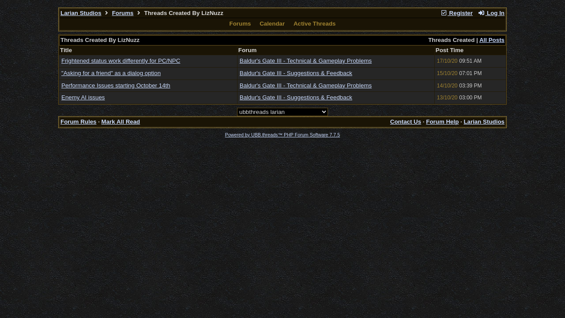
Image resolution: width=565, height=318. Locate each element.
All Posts (492, 40)
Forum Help (442, 121)
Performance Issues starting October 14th (115, 85)
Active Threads (315, 23)
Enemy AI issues (83, 97)
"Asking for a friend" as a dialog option (111, 73)
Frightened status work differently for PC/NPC (120, 60)
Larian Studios (81, 13)
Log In (491, 13)
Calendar (272, 23)
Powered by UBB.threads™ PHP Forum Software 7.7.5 (282, 134)
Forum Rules (78, 121)
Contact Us (405, 121)
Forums (123, 13)
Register (456, 13)
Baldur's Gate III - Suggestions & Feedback (296, 73)
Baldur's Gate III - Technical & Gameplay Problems (306, 60)
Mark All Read (121, 121)
